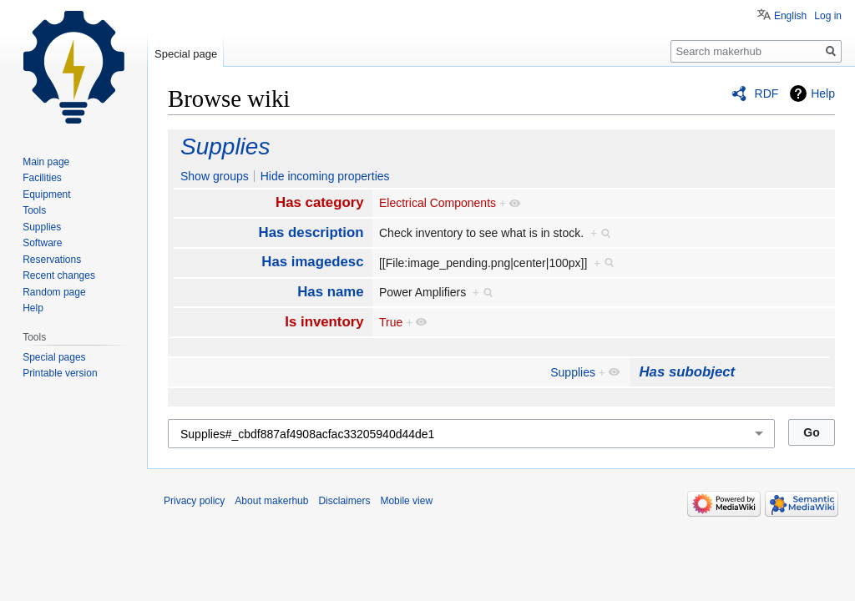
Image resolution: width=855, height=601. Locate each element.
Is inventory (324, 322)
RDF (767, 93)
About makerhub (271, 501)
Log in (828, 16)
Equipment (46, 194)
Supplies (225, 146)
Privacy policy (194, 501)
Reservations (52, 259)
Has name (330, 292)
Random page (54, 292)
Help (823, 93)
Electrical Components (437, 203)
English (790, 16)
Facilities (42, 178)
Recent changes (59, 275)
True (390, 322)
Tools (34, 210)
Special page (185, 54)
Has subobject (687, 372)
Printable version (60, 373)
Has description (311, 232)
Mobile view (406, 501)
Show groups (214, 176)
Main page (46, 162)
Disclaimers (344, 501)
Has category (319, 202)
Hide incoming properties (325, 176)
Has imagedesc (312, 262)
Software (42, 243)
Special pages (54, 357)
